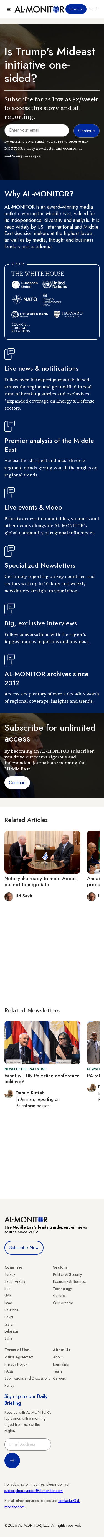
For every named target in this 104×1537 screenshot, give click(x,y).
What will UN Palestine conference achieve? (42, 1079)
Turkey (9, 1274)
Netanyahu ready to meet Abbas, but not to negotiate (41, 881)
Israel (8, 1303)
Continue (17, 782)
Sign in (94, 9)
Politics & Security (67, 1274)
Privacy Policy (15, 1364)
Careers (59, 1378)
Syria (8, 1338)
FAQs (8, 1371)
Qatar (9, 1324)
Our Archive (63, 1303)
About (57, 1357)
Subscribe (76, 9)
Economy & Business (69, 1281)
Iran (7, 1288)
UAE (7, 1295)
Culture (59, 1295)
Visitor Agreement (18, 1357)
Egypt (8, 1317)
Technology (62, 1288)
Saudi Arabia (14, 1281)
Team (57, 1371)
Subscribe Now (24, 1247)
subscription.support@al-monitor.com (33, 1490)
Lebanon (11, 1331)
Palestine (11, 1310)
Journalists (61, 1364)
